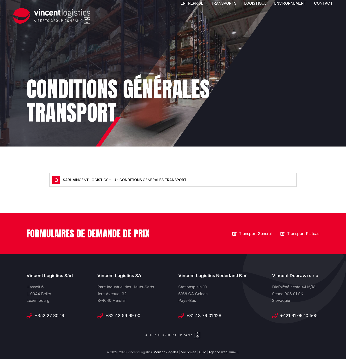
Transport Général (255, 233)
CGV (202, 352)
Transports (224, 22)
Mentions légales (166, 352)
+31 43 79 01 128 (203, 315)
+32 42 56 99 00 (122, 315)
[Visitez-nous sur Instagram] (311, 10)
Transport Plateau (303, 233)
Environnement (290, 22)
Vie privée (188, 352)
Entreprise (192, 22)
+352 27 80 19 (49, 315)
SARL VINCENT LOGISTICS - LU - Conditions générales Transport (124, 180)
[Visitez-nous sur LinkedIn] (302, 10)
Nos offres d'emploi (252, 10)
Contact (323, 22)
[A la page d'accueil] (51, 16)
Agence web (218, 352)
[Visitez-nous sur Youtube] (293, 10)
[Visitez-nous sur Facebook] (284, 10)
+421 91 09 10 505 (299, 315)
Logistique (255, 22)
